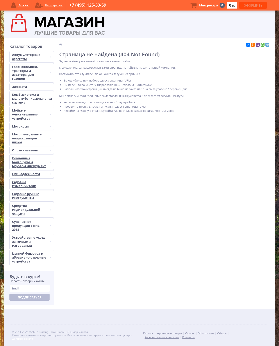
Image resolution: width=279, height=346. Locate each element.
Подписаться (29, 297)
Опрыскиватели (31, 150)
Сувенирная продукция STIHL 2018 (31, 226)
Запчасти (19, 87)
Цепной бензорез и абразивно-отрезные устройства (31, 257)
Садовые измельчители (31, 184)
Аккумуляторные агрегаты (31, 57)
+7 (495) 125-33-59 (87, 5)
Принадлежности (31, 174)
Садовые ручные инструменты (25, 196)
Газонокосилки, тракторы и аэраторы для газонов (31, 73)
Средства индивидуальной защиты (31, 210)
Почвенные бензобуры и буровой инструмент (31, 162)
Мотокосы (31, 126)
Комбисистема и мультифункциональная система (32, 98)
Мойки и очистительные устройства (31, 114)
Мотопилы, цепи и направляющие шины (31, 138)
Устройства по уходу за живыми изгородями (31, 241)
